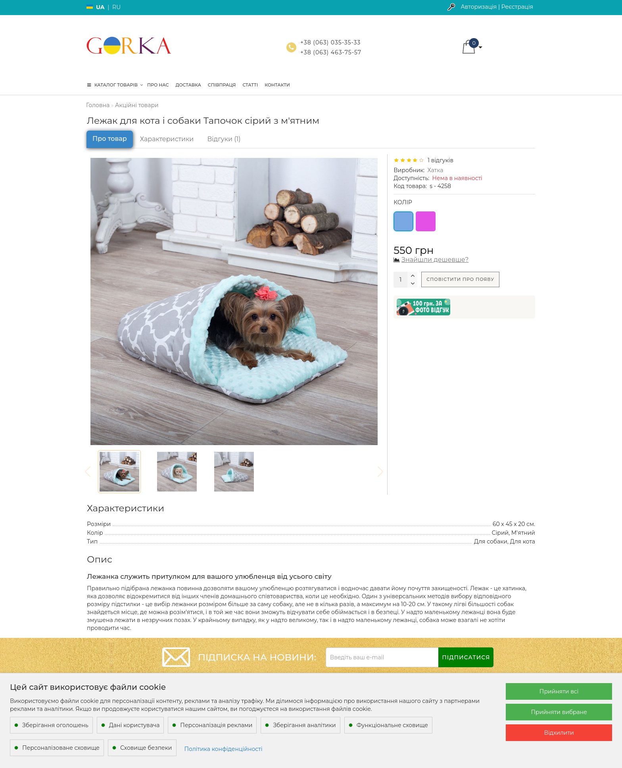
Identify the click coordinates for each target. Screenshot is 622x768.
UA (100, 7)
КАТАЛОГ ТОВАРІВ (115, 85)
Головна (97, 105)
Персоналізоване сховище (61, 747)
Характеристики (167, 139)
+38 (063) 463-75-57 (330, 52)
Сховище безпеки (146, 747)
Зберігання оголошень (55, 725)
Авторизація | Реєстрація (497, 6)
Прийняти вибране (559, 712)
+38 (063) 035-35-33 (330, 42)
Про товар (109, 138)
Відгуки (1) (223, 139)
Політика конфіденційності (223, 749)
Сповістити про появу (460, 279)
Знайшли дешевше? (434, 259)
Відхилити (559, 732)
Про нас (158, 85)
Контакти (277, 85)
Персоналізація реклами (216, 725)
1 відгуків (439, 160)
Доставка (188, 85)
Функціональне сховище (392, 725)
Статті (250, 85)
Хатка (435, 170)
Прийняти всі (559, 691)
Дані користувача (134, 725)
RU (116, 7)
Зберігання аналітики (304, 725)
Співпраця (222, 85)
